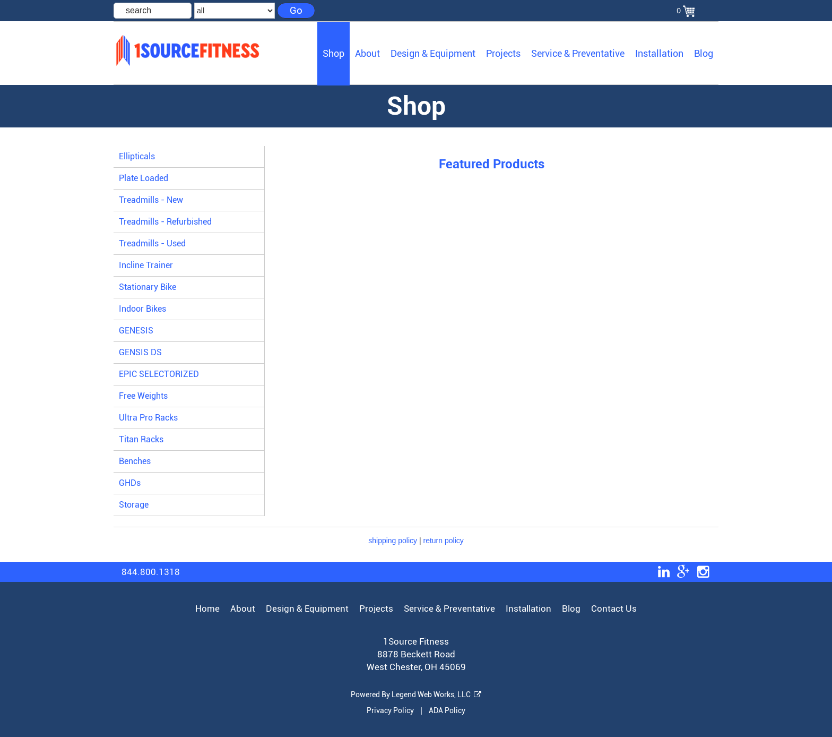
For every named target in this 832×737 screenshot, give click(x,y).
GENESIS (136, 330)
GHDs (130, 483)
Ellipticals (137, 156)
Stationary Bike (147, 287)
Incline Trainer (146, 265)
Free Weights (143, 396)
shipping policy (392, 540)
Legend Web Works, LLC (436, 694)
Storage (134, 505)
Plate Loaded (143, 178)
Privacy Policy (390, 710)
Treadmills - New (151, 200)
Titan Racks (141, 439)
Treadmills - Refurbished (165, 222)
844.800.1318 (151, 572)
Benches (135, 461)
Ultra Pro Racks (148, 418)
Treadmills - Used (152, 243)
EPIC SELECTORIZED (159, 374)
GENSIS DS (140, 352)
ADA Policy (447, 710)
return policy (443, 540)
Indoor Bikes (142, 309)
